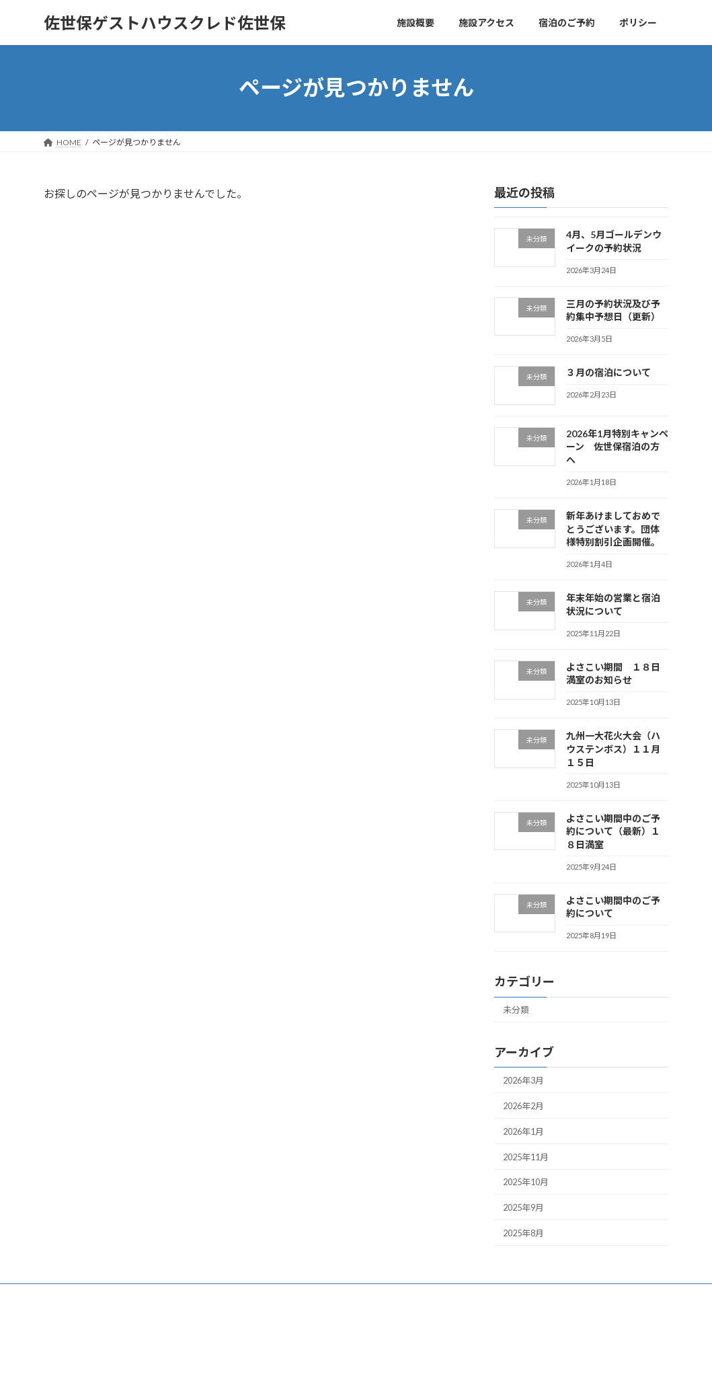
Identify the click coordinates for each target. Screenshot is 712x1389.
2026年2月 (526, 1111)
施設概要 (72, 1311)
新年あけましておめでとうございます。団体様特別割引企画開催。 (613, 529)
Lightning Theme (352, 1366)
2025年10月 (529, 1193)
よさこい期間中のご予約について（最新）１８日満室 (613, 831)
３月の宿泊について (608, 372)
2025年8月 (526, 1247)
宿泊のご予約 (213, 1311)
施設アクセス (139, 1311)
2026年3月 (526, 1083)
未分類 (518, 1010)
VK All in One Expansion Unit (442, 1366)
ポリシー (280, 1311)
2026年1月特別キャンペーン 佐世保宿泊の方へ (617, 446)
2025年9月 (526, 1220)
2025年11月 (529, 1165)
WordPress (283, 1366)
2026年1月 (526, 1137)
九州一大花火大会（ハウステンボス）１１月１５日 (613, 749)
